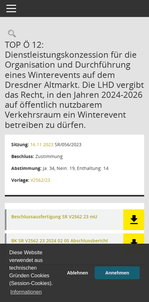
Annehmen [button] (117, 272)
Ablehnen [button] (77, 272)
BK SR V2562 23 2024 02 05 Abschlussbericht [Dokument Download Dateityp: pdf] (59, 241)
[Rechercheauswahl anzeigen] (10, 34)
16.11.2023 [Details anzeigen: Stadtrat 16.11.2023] (41, 144)
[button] (133, 219)
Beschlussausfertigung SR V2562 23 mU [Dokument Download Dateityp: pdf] (54, 217)
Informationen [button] (26, 292)
